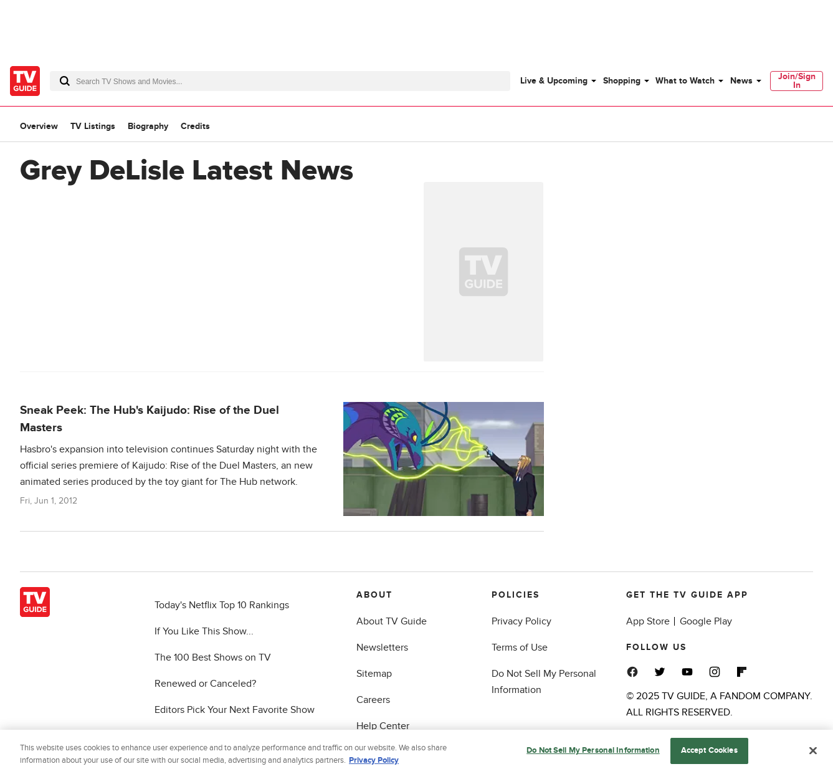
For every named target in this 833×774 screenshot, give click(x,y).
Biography (148, 126)
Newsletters (382, 647)
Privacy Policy (521, 621)
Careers (373, 700)
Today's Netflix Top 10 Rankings (222, 605)
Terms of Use (520, 647)
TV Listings (92, 126)
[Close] (813, 753)
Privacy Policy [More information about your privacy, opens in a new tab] (374, 763)
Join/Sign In (797, 80)
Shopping (621, 80)
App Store (648, 621)
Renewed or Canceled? (205, 683)
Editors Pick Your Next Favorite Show (235, 710)
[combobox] (280, 81)
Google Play (706, 621)
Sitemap (374, 673)
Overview (39, 126)
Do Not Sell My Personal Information (593, 754)
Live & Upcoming (554, 80)
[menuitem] (557, 81)
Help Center (382, 726)
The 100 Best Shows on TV (213, 657)
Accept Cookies (709, 754)
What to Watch (685, 80)
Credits (195, 126)
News (741, 80)
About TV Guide (391, 621)
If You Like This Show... (204, 631)
